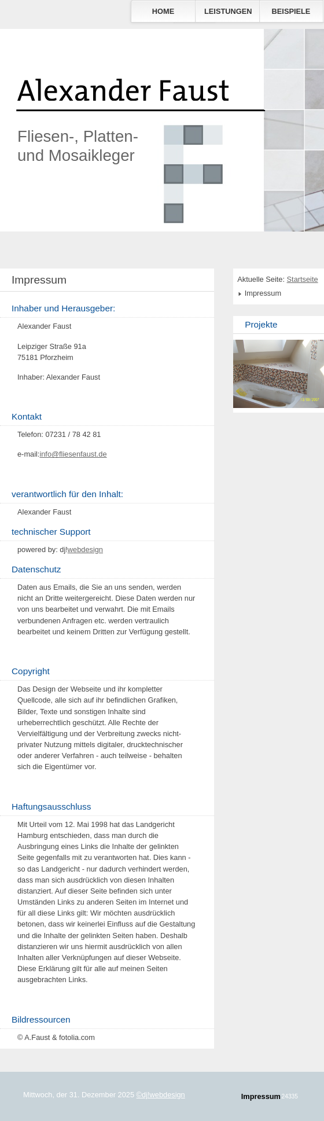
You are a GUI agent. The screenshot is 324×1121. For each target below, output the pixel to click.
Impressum (261, 1096)
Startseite (302, 279)
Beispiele (291, 11)
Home (163, 11)
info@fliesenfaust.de (72, 454)
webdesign (85, 549)
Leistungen (228, 11)
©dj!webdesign (161, 1094)
